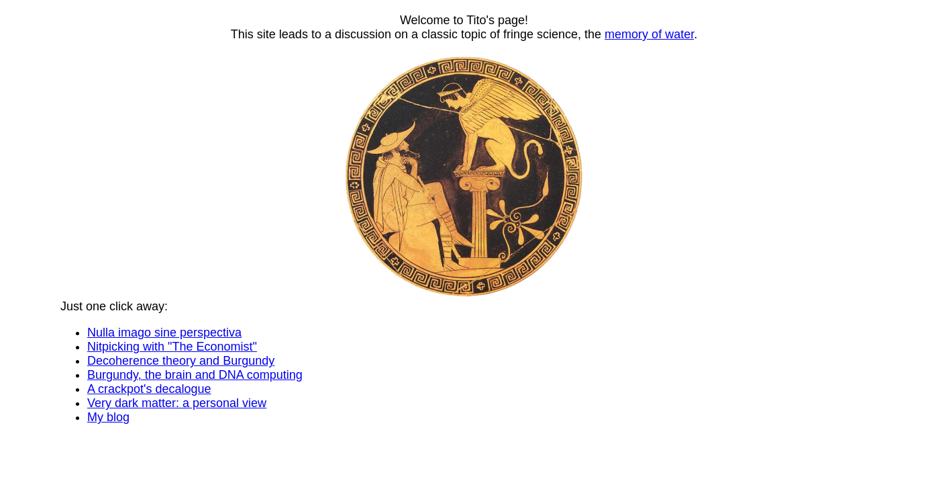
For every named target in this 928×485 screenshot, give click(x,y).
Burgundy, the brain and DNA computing (195, 375)
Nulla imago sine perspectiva (164, 332)
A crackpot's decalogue (149, 389)
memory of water (649, 34)
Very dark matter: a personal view (176, 403)
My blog (108, 417)
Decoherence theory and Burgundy (180, 360)
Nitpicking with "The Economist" (172, 346)
